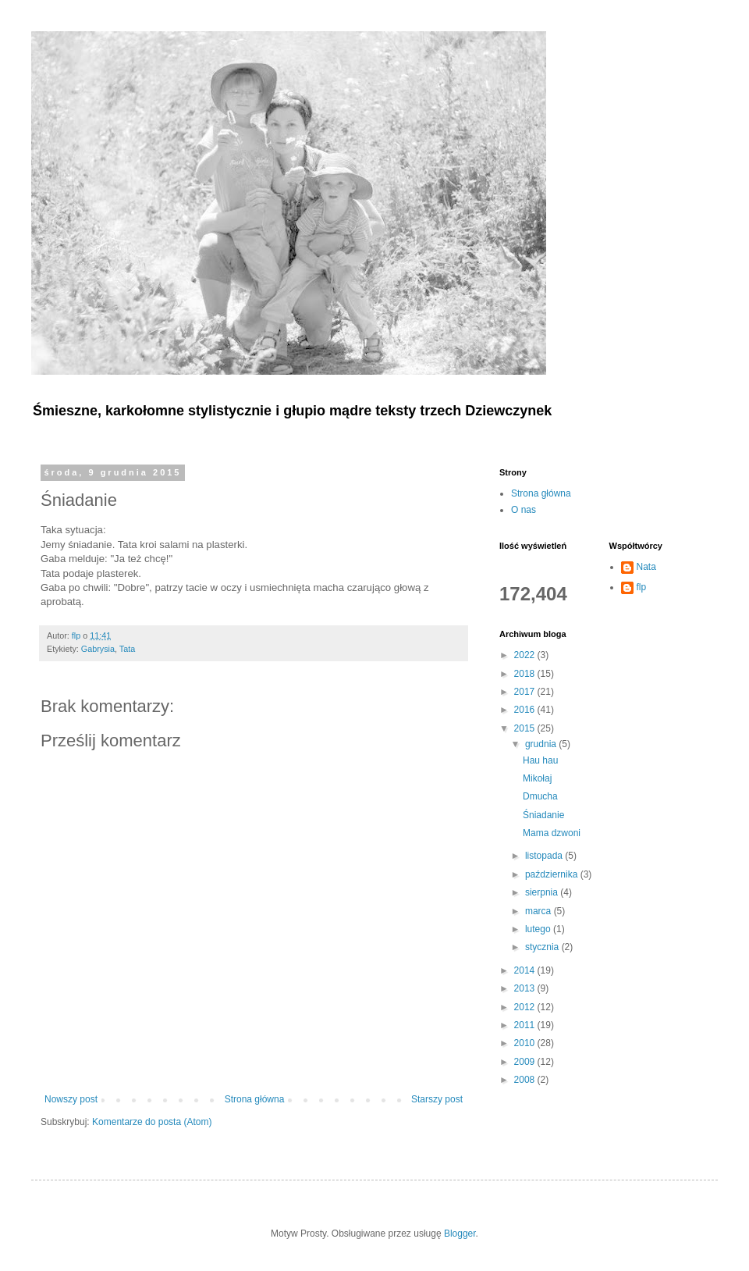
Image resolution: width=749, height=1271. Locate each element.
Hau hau (540, 760)
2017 (526, 691)
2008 (526, 1079)
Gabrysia (98, 648)
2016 (526, 709)
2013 (526, 988)
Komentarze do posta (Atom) (151, 1121)
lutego (539, 929)
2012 (526, 1007)
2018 (526, 673)
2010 (526, 1043)
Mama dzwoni (551, 833)
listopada (545, 855)
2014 (526, 970)
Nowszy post (71, 1099)
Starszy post (437, 1099)
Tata (127, 648)
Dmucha (540, 796)
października (552, 874)
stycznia (543, 947)
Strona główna (255, 1099)
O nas (523, 509)
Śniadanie (543, 815)
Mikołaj (537, 778)
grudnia (542, 744)
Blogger (460, 1233)
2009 (526, 1061)
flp (642, 587)
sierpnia (542, 892)
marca (539, 911)
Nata (646, 566)
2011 (526, 1025)
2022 (526, 655)
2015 (526, 728)
